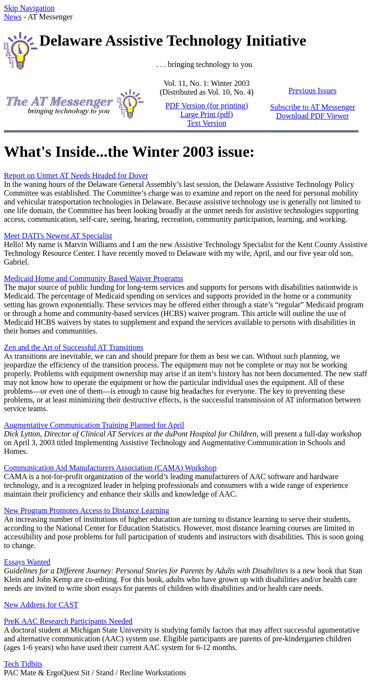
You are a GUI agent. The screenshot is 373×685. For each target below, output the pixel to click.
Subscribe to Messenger (312, 107)
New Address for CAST (41, 605)
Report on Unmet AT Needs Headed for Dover (76, 175)
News (12, 17)
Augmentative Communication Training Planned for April (94, 425)
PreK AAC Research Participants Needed (68, 621)
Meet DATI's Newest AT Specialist (58, 236)
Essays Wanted (27, 562)
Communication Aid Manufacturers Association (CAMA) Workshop (110, 468)
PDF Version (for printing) (207, 105)
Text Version (206, 123)
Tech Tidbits (23, 664)
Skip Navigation (29, 8)
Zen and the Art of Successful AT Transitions (73, 347)
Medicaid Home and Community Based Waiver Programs (93, 278)
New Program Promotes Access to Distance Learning (86, 510)
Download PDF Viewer (312, 116)
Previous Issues (312, 90)
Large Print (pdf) (206, 114)
